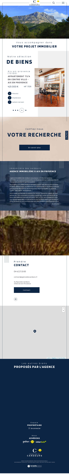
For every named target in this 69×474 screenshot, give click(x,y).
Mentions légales (31, 462)
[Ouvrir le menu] (63, 3)
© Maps (54, 358)
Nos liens (42, 462)
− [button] (63, 311)
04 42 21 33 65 (20, 271)
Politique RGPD (47, 462)
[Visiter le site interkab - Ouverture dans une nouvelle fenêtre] (41, 442)
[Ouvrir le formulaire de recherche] (53, 3)
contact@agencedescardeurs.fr (25, 277)
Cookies (53, 462)
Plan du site (24, 462)
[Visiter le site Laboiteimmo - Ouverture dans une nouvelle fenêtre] (34, 468)
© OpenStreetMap (61, 358)
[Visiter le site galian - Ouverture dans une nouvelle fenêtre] (26, 442)
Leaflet (48, 358)
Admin (37, 462)
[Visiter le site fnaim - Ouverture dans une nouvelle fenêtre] (32, 442)
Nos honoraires (17, 462)
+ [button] (63, 308)
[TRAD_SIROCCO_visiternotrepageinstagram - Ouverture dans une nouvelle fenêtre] (15, 299)
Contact (66, 135)
